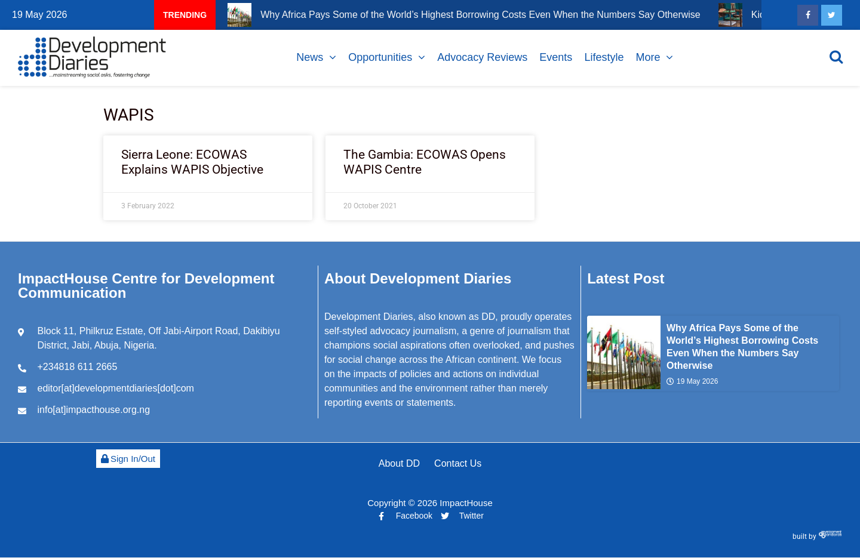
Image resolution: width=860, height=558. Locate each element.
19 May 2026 (692, 381)
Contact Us (457, 463)
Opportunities (380, 57)
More (647, 57)
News (309, 57)
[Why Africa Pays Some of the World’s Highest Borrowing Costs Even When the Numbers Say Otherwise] (624, 352)
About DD (399, 463)
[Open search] (836, 57)
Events (555, 57)
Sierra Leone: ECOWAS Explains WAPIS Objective (192, 162)
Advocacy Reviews (482, 57)
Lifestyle (604, 57)
